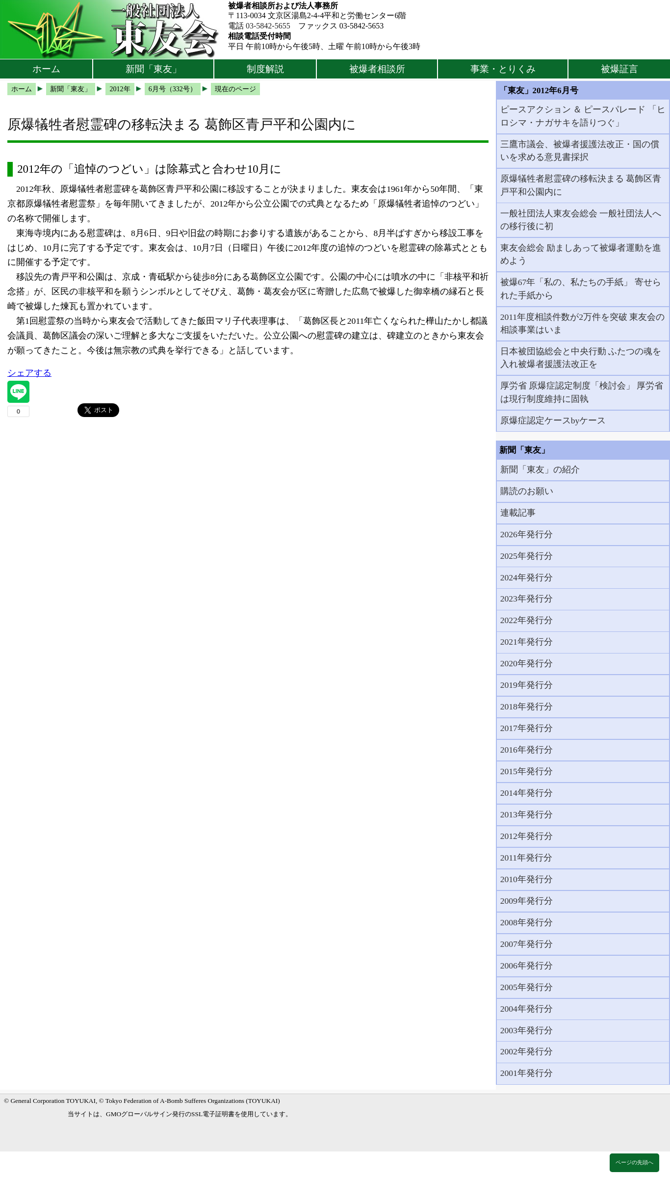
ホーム (46, 69)
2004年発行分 (526, 1009)
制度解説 (265, 69)
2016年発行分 (526, 750)
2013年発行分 (526, 814)
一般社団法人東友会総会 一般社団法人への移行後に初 (580, 220)
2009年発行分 (526, 901)
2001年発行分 (526, 1073)
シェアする (29, 373)
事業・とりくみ (503, 69)
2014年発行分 (526, 793)
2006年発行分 (526, 965)
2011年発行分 (526, 858)
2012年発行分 (526, 836)
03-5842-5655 (268, 26)
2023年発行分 (526, 598)
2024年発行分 (526, 577)
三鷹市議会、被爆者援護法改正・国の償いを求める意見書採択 (579, 150)
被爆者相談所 (377, 69)
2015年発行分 (526, 771)
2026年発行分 (526, 534)
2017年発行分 (526, 728)
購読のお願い (526, 491)
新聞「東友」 (153, 69)
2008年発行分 (526, 922)
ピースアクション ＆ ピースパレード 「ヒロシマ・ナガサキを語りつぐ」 (583, 116)
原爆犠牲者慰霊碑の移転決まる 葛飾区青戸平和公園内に (580, 185)
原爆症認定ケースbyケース (553, 420)
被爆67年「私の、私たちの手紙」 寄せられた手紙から (580, 288)
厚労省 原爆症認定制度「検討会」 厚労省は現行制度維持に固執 (582, 392)
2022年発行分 (526, 620)
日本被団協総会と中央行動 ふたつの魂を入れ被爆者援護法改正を (580, 357)
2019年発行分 (526, 685)
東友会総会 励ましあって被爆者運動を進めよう (580, 254)
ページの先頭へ (634, 1162)
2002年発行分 (526, 1051)
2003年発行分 (526, 1030)
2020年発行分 (526, 663)
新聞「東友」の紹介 (540, 469)
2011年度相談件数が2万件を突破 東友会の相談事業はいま (582, 323)
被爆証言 (619, 69)
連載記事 (518, 513)
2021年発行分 (526, 642)
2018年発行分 (526, 706)
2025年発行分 (526, 556)
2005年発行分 (526, 987)
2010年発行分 (526, 879)
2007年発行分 (526, 944)
